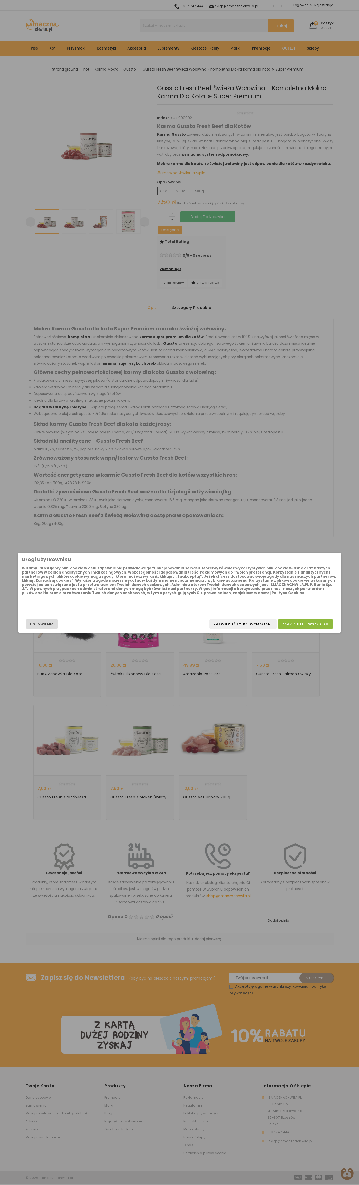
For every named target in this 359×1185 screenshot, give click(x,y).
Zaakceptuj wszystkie (269, 624)
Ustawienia (78, 624)
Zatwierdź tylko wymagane (207, 624)
